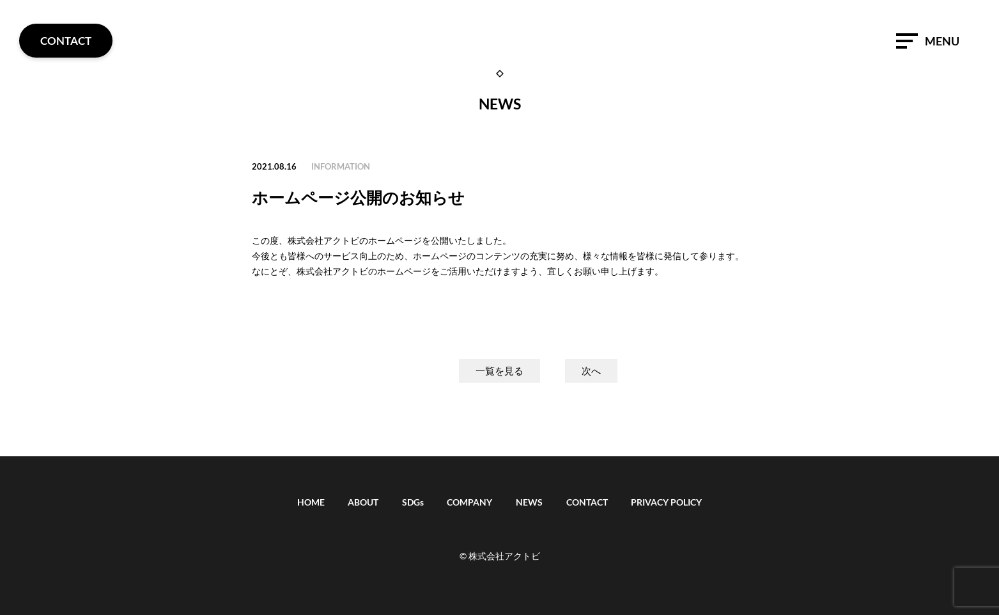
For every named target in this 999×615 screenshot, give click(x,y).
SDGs (413, 502)
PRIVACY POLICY (666, 502)
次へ (591, 370)
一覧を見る (499, 370)
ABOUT (363, 502)
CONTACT (587, 502)
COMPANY (469, 502)
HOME (311, 502)
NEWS (529, 502)
